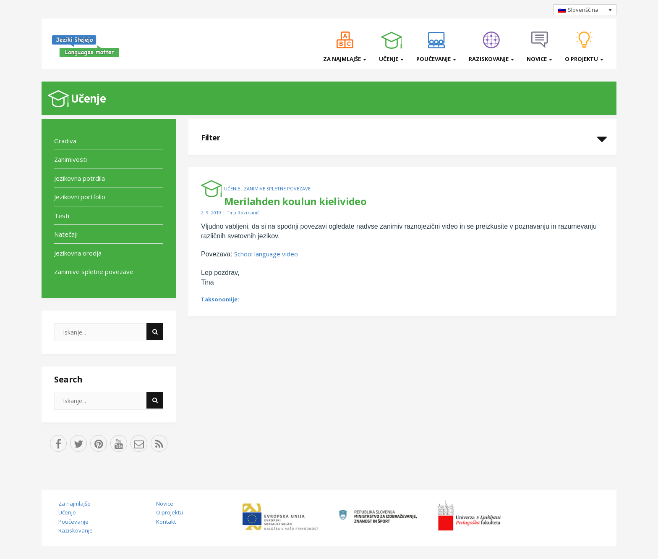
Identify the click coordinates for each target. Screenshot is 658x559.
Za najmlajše (344, 59)
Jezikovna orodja (78, 253)
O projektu (584, 59)
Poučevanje (436, 59)
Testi (61, 215)
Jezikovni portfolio (79, 196)
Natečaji (66, 234)
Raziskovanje (491, 59)
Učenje (391, 59)
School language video (266, 254)
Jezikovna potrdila (79, 178)
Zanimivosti (70, 159)
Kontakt (166, 521)
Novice (539, 59)
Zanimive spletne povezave (93, 271)
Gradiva (65, 141)
